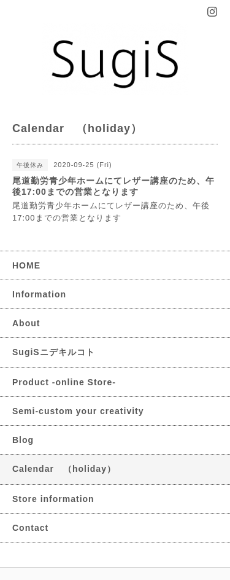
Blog (23, 440)
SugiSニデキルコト (53, 352)
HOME (26, 265)
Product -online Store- (64, 382)
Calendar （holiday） (64, 469)
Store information (53, 499)
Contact (30, 528)
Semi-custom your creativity (78, 411)
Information (39, 294)
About (26, 323)
